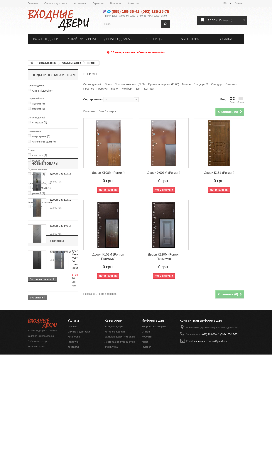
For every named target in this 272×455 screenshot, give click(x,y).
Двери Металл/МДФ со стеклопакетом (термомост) (62, 367)
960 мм (38, 108)
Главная (33, 3)
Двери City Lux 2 (60, 234)
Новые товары (45, 224)
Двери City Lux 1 (60, 260)
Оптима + (231, 84)
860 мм (38, 103)
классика (39, 155)
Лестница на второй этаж (120, 440)
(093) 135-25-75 (155, 11)
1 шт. (37, 207)
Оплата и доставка (55, 3)
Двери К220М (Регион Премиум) (164, 257)
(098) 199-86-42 (126, 11)
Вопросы (115, 3)
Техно (108, 84)
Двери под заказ (118, 39)
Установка (80, 3)
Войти (239, 3)
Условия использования (41, 434)
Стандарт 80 (200, 84)
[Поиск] (165, 24)
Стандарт (217, 84)
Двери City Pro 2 (60, 312)
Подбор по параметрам (54, 75)
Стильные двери (71, 63)
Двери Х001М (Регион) (163, 172)
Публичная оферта (38, 439)
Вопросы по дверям (154, 425)
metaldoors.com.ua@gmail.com (211, 439)
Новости (147, 435)
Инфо (145, 440)
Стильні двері (42, 90)
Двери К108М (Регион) (108, 172)
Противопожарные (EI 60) (163, 84)
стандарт (39, 122)
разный (38, 193)
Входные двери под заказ (120, 435)
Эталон (114, 88)
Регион (90, 63)
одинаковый (41, 188)
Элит (138, 88)
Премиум (102, 88)
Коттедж (149, 88)
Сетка (232, 99)
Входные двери (45, 39)
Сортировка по (93, 99)
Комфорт (127, 88)
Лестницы (154, 39)
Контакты (132, 3)
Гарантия (98, 3)
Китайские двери (82, 39)
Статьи (146, 430)
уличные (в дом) (44, 141)
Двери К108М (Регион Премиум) (108, 257)
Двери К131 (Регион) (219, 172)
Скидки (226, 39)
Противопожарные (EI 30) (130, 84)
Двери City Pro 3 (60, 286)
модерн (38, 160)
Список (240, 99)
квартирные (41, 136)
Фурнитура (190, 39)
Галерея (146, 445)
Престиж (88, 88)
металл (38, 174)
